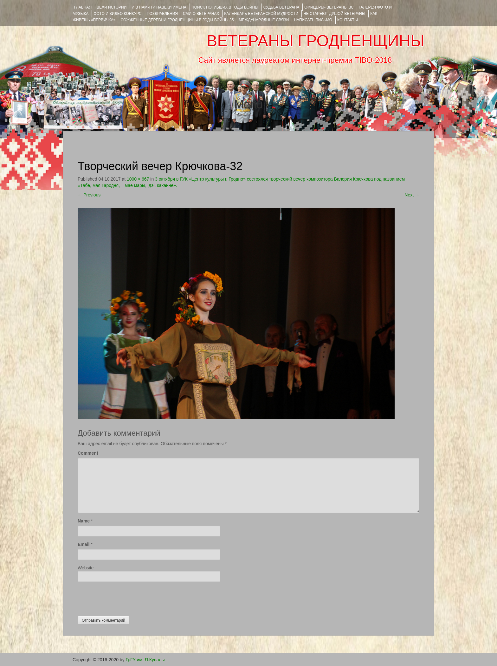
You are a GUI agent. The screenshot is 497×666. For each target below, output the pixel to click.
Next (411, 194)
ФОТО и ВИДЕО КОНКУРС (117, 13)
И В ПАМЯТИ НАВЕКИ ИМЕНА (159, 7)
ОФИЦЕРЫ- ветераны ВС (328, 7)
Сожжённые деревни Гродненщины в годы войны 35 (177, 20)
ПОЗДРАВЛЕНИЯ (162, 13)
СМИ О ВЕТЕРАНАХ (201, 13)
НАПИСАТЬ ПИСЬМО (313, 20)
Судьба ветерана (281, 7)
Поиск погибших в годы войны (224, 7)
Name (84, 520)
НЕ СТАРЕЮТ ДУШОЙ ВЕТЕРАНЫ (334, 13)
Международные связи (264, 20)
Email (83, 544)
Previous (89, 194)
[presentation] (126, 597)
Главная (83, 7)
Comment (88, 453)
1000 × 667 (138, 179)
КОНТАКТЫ (347, 20)
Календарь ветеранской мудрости (261, 13)
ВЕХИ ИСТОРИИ (111, 7)
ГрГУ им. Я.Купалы (145, 659)
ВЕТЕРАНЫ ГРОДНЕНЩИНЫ (315, 41)
